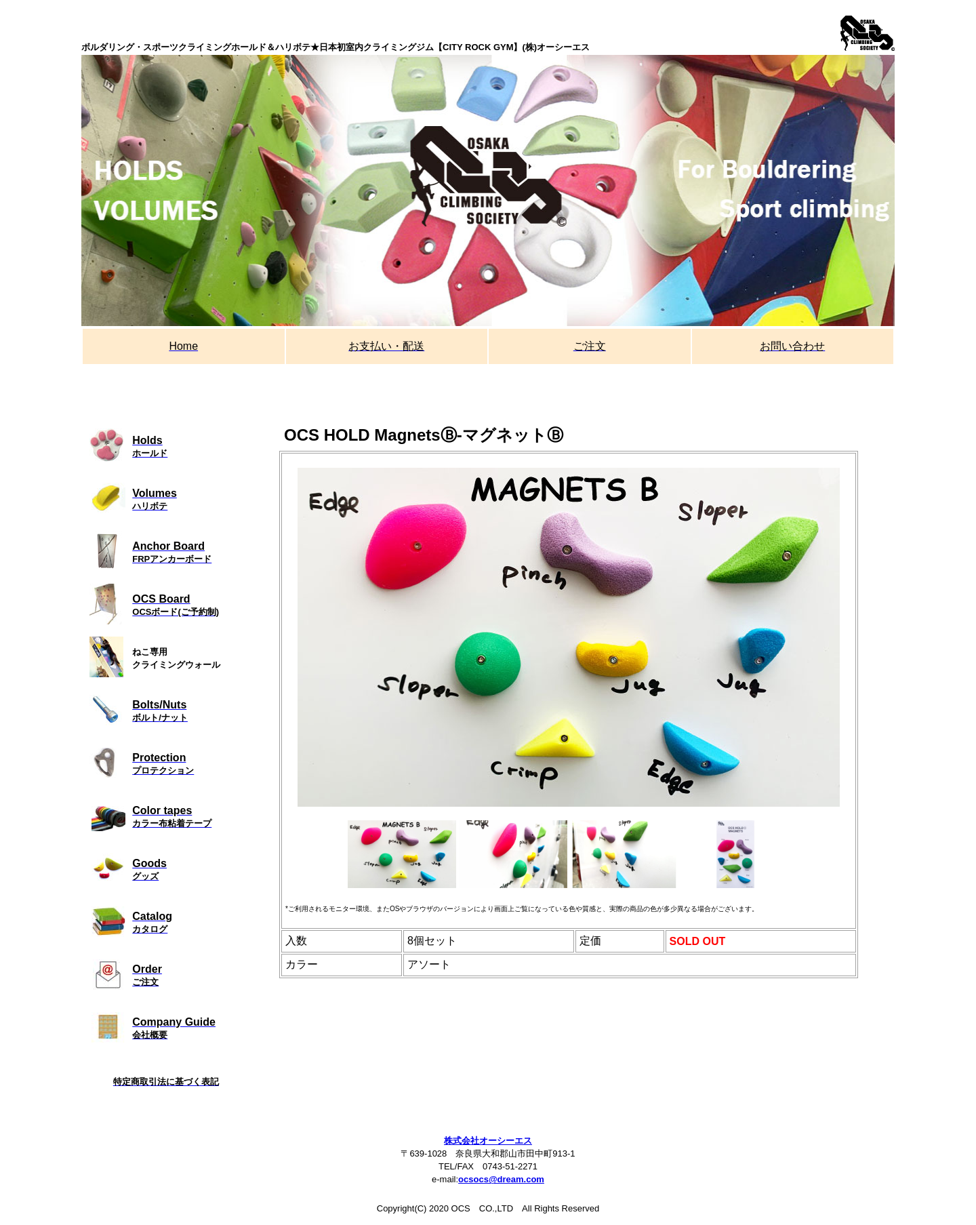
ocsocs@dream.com (501, 1179)
